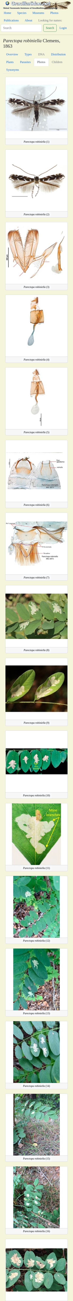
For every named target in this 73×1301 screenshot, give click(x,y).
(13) (36, 1013)
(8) (36, 650)
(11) (36, 868)
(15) (36, 1158)
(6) (36, 505)
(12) (36, 940)
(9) (36, 722)
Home (7, 12)
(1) (36, 141)
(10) (36, 795)
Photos (54, 12)
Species (21, 12)
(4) (36, 359)
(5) (36, 432)
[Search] (21, 28)
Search (50, 27)
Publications (11, 20)
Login (63, 27)
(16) (36, 1231)
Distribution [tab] (58, 54)
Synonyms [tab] (12, 69)
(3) (36, 287)
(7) (36, 577)
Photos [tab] (41, 62)
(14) (36, 1086)
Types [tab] (28, 54)
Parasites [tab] (25, 62)
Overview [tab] (12, 54)
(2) (36, 214)
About (28, 20)
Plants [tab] (10, 62)
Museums (38, 12)
